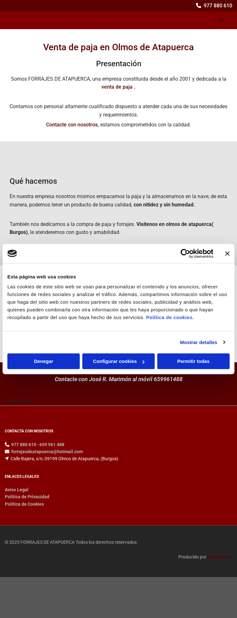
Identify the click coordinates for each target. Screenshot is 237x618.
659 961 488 (51, 444)
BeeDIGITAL (220, 556)
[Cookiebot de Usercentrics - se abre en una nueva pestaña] (185, 253)
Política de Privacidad (27, 496)
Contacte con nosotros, (72, 125)
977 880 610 (218, 6)
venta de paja (117, 87)
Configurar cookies (118, 361)
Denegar (43, 361)
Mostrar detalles (198, 342)
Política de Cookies (24, 504)
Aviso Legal (17, 489)
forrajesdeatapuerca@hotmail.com (47, 451)
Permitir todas (193, 361)
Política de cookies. (170, 317)
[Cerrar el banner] (227, 253)
